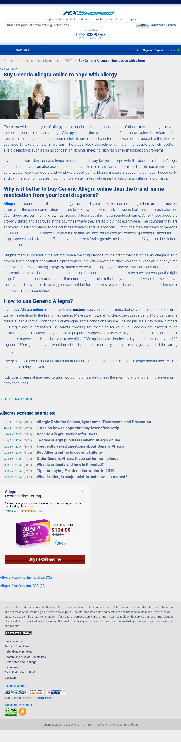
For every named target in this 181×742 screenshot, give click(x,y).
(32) (40, 511)
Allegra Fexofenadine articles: (27, 413)
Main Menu (23, 50)
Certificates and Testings (20, 662)
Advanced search (163, 25)
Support (167, 50)
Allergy (68, 132)
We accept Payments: (19, 704)
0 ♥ (136, 50)
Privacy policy (13, 641)
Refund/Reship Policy (18, 651)
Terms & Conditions (17, 646)
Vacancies (11, 667)
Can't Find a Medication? (20, 672)
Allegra (9, 204)
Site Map (10, 677)
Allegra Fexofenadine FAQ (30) (22, 586)
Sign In (147, 50)
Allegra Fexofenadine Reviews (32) (26, 578)
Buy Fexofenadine (45, 559)
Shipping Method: (16, 685)
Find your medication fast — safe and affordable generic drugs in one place (90, 19)
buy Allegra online (28, 309)
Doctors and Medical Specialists (25, 657)
